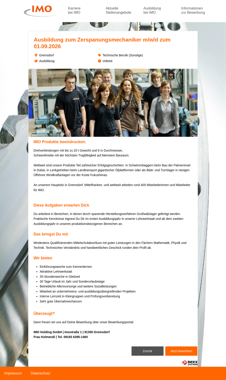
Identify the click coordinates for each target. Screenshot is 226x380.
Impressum (13, 373)
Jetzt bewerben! (181, 351)
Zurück (147, 351)
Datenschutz (40, 373)
